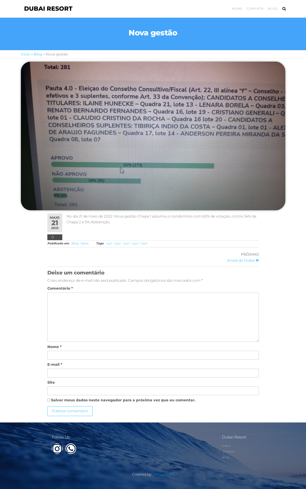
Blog (273, 8)
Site (51, 382)
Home (237, 8)
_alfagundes (163, 474)
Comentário (60, 288)
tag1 (109, 243)
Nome (54, 347)
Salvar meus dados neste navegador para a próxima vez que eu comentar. (123, 400)
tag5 (143, 243)
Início (25, 54)
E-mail (54, 364)
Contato (255, 8)
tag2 (117, 243)
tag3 (126, 243)
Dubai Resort (48, 8)
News (84, 243)
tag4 (134, 243)
